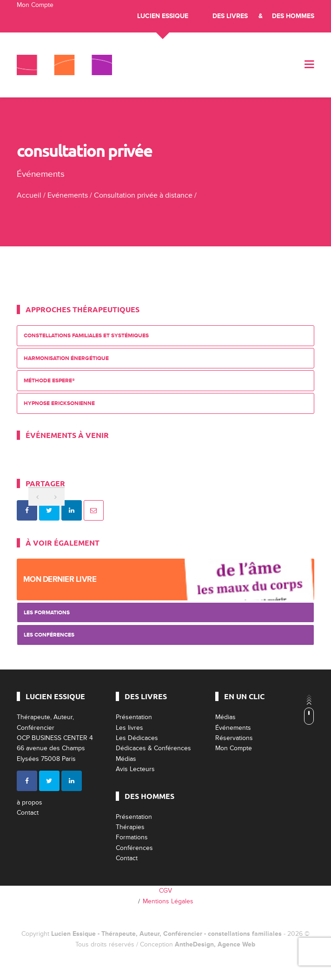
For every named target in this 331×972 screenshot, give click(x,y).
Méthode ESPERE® (49, 380)
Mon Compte (35, 5)
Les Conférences (49, 634)
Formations (132, 837)
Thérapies (130, 827)
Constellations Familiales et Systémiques (86, 335)
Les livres (129, 728)
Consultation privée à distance (143, 195)
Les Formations (47, 612)
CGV (165, 891)
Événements (233, 728)
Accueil (29, 195)
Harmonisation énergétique (66, 358)
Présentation (134, 717)
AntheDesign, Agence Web (215, 944)
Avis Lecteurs (135, 769)
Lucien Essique (162, 16)
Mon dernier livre (60, 579)
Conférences (134, 848)
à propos (29, 802)
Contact (28, 813)
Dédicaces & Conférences (153, 748)
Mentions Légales (168, 901)
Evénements (67, 195)
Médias (126, 759)
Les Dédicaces (137, 738)
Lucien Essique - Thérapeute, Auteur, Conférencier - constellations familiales (166, 934)
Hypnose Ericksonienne (59, 403)
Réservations (234, 738)
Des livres (230, 16)
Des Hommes (293, 16)
